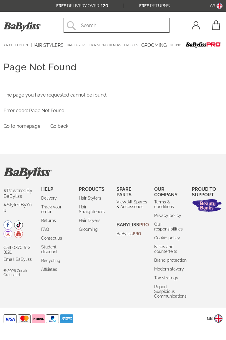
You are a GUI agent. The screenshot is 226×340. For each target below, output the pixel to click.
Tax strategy (166, 278)
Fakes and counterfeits (165, 249)
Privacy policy (167, 215)
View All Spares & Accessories (132, 204)
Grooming (88, 229)
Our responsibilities (168, 226)
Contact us (51, 238)
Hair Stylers (90, 198)
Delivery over (82, 6)
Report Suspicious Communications (170, 291)
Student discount (49, 249)
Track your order (51, 209)
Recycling (50, 260)
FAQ (45, 229)
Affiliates (49, 269)
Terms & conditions (164, 204)
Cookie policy (167, 237)
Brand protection (170, 260)
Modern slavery (169, 269)
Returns (154, 6)
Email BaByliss (18, 259)
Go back (59, 126)
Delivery (49, 198)
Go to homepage (22, 126)
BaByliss (129, 233)
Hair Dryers (89, 220)
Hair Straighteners (92, 209)
